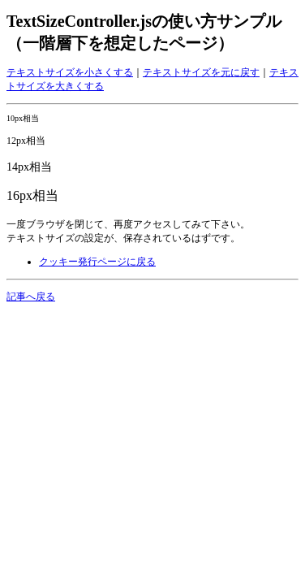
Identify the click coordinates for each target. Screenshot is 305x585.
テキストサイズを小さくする (69, 72)
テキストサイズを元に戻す (201, 72)
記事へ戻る (30, 296)
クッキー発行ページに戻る (97, 261)
